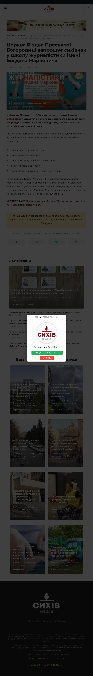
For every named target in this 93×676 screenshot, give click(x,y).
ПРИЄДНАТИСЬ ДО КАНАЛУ (47, 353)
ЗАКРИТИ (47, 358)
